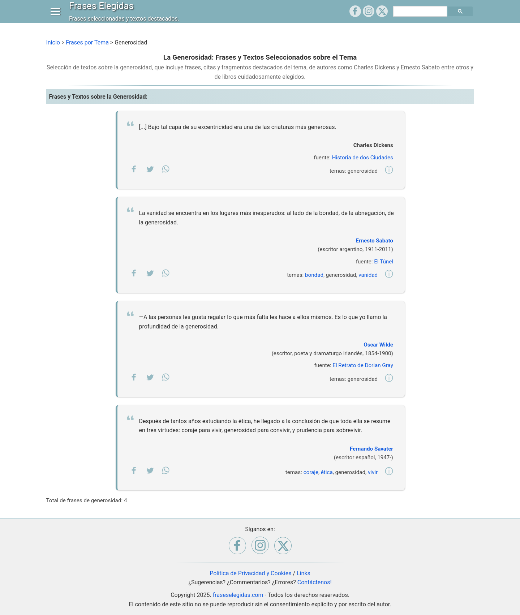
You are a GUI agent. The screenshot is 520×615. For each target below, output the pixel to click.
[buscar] (421, 18)
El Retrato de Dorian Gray (362, 365)
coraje (311, 472)
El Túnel (383, 261)
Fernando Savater (371, 449)
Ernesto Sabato (374, 240)
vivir (373, 472)
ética (327, 472)
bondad (314, 275)
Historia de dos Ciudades (362, 157)
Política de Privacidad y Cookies (250, 573)
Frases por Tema (87, 42)
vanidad (368, 275)
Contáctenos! (314, 582)
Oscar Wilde (378, 344)
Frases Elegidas (103, 12)
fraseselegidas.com (238, 595)
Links (303, 573)
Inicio (53, 42)
